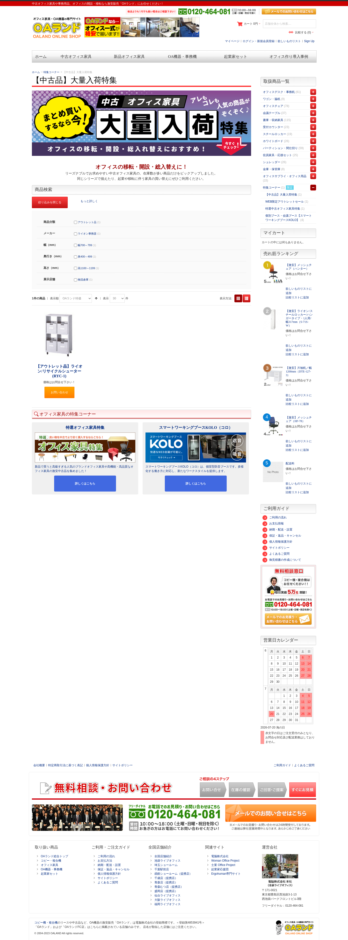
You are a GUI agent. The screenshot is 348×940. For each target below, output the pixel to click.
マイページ (232, 41)
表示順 (54, 298)
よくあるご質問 (276, 553)
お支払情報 (273, 523)
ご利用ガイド (282, 765)
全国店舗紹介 (163, 856)
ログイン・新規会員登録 (259, 41)
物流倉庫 (83, 279)
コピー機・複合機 (46, 922)
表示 (106, 298)
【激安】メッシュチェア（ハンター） (299, 266)
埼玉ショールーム (166, 865)
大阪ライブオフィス (167, 900)
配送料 (290, 463)
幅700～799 (85, 245)
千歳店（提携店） (166, 878)
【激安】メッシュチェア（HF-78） (299, 419)
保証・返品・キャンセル (281, 535)
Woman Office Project (225, 860)
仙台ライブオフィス (167, 895)
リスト (246, 298)
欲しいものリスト (289, 41)
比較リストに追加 (297, 297)
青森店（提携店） (166, 882)
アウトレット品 (87, 222)
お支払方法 (105, 860)
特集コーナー (51, 72)
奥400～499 (85, 256)
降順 (96, 298)
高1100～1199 (86, 268)
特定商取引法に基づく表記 (65, 765)
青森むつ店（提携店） (168, 886)
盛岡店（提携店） (166, 891)
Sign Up (309, 41)
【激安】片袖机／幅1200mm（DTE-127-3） (299, 371)
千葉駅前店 (161, 869)
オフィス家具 (49, 865)
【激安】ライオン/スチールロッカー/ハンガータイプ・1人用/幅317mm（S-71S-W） (299, 318)
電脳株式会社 (220, 856)
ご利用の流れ (274, 517)
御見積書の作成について (281, 559)
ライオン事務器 (87, 233)
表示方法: (226, 298)
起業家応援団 (220, 869)
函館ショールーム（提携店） (173, 873)
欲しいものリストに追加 (299, 291)
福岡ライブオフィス (167, 904)
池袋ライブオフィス (167, 860)
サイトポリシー (276, 547)
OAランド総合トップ (54, 856)
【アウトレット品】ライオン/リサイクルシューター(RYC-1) (59, 371)
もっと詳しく (89, 201)
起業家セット (49, 873)
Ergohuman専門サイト (226, 873)
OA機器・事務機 (51, 869)
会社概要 (39, 765)
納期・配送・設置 (277, 529)
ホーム (36, 72)
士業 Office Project (223, 865)
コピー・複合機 (51, 860)
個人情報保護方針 (277, 541)
